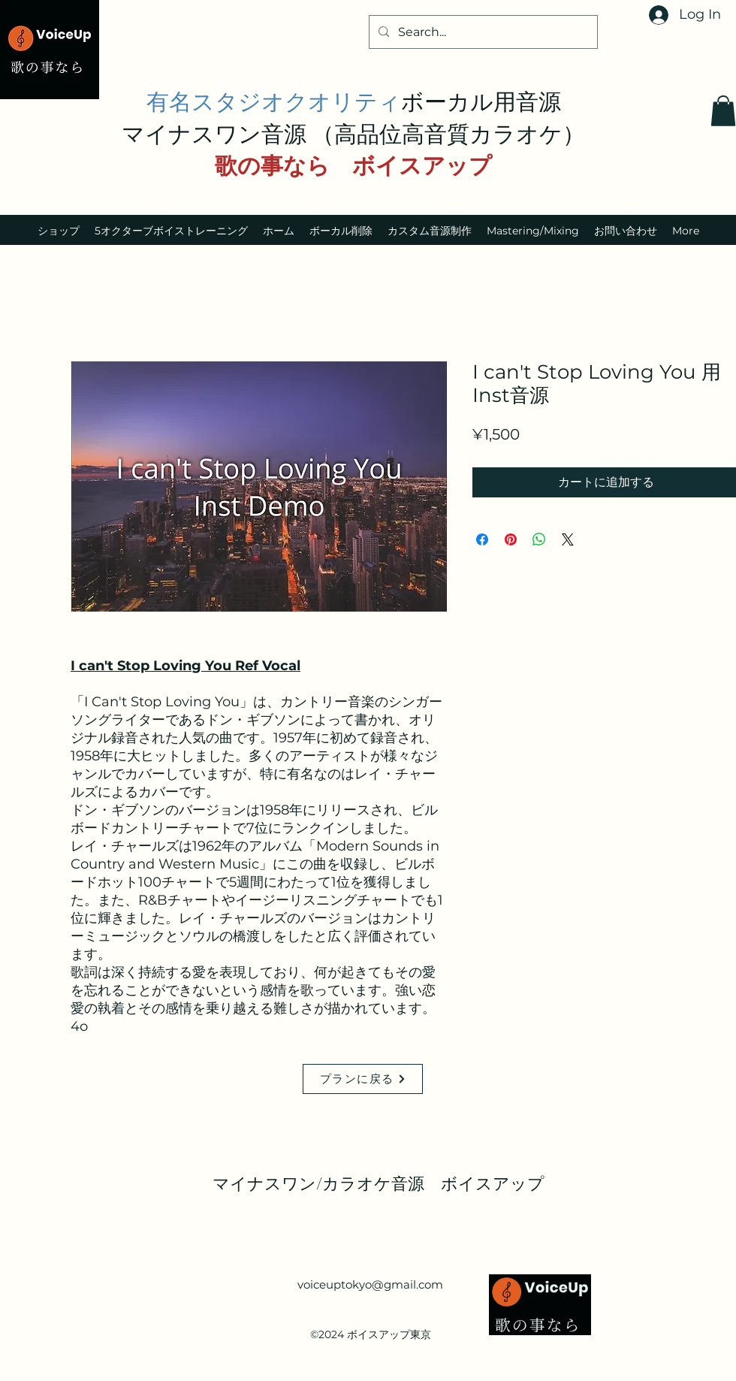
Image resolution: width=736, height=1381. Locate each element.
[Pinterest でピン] (511, 539)
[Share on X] (568, 539)
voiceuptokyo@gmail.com (370, 1284)
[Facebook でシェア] (482, 539)
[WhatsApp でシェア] (539, 539)
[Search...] (482, 32)
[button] (723, 110)
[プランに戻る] (363, 1079)
